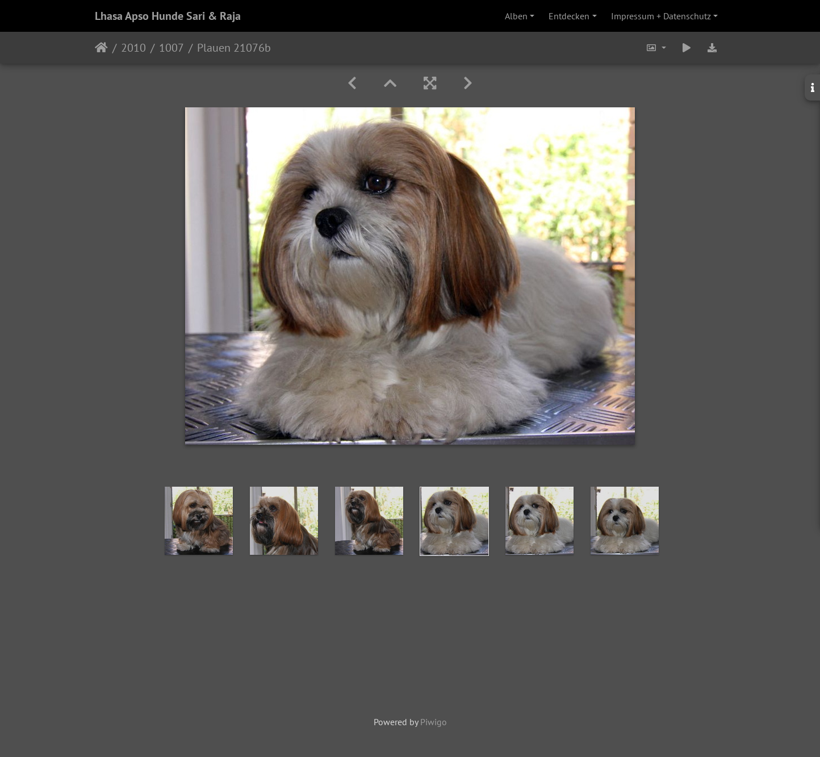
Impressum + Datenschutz (661, 16)
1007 (171, 47)
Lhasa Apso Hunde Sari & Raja (168, 16)
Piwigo (433, 721)
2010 (133, 47)
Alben (516, 16)
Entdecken (569, 16)
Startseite (101, 47)
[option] (198, 521)
